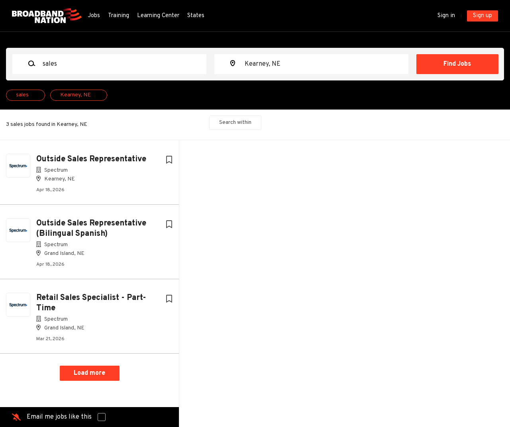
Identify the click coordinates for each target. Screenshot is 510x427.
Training (118, 16)
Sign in (446, 16)
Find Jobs (457, 64)
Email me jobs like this (59, 417)
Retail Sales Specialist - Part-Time (91, 303)
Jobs (94, 16)
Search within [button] (235, 122)
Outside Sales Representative (91, 159)
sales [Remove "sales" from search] (22, 95)
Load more (89, 373)
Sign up (482, 16)
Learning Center (158, 16)
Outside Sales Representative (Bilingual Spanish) (91, 228)
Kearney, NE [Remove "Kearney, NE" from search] (75, 95)
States (195, 16)
